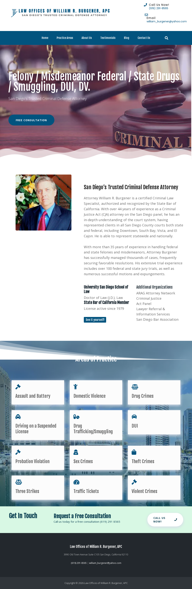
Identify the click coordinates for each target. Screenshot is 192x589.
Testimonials (108, 38)
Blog (126, 38)
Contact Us (144, 38)
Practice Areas (65, 38)
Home (45, 38)
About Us (87, 38)
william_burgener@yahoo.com (167, 21)
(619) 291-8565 (158, 8)
